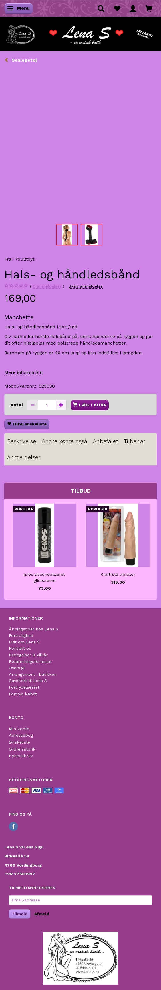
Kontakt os (20, 648)
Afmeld (41, 914)
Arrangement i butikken (33, 674)
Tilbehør (134, 441)
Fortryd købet (23, 694)
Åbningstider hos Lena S (33, 629)
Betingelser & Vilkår (28, 655)
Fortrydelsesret (24, 687)
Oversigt (17, 667)
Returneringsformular (30, 661)
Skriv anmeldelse (86, 286)
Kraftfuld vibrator (117, 574)
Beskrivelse (21, 441)
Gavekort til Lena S (28, 680)
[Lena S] (80, 33)
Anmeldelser (24, 457)
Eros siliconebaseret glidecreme (44, 577)
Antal (17, 405)
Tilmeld (19, 914)
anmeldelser (47, 286)
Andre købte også (64, 441)
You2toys (25, 259)
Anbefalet (105, 441)
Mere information (23, 372)
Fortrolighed (21, 635)
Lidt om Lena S (24, 642)
